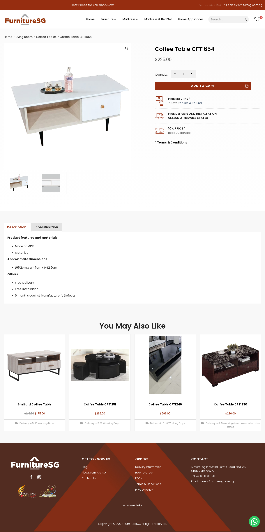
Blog (85, 467)
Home (8, 37)
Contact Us (89, 478)
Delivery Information (148, 467)
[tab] (17, 227)
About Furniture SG (94, 472)
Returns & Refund (190, 103)
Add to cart (203, 85)
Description (16, 227)
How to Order (144, 472)
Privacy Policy (144, 490)
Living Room (24, 37)
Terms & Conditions (148, 484)
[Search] (245, 19)
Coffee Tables (46, 37)
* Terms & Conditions (171, 142)
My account (253, 19)
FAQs (138, 478)
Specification (47, 227)
